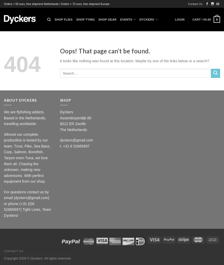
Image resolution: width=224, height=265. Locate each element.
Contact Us (195, 3)
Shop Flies (63, 19)
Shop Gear (108, 19)
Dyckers (149, 19)
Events (128, 19)
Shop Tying (85, 19)
